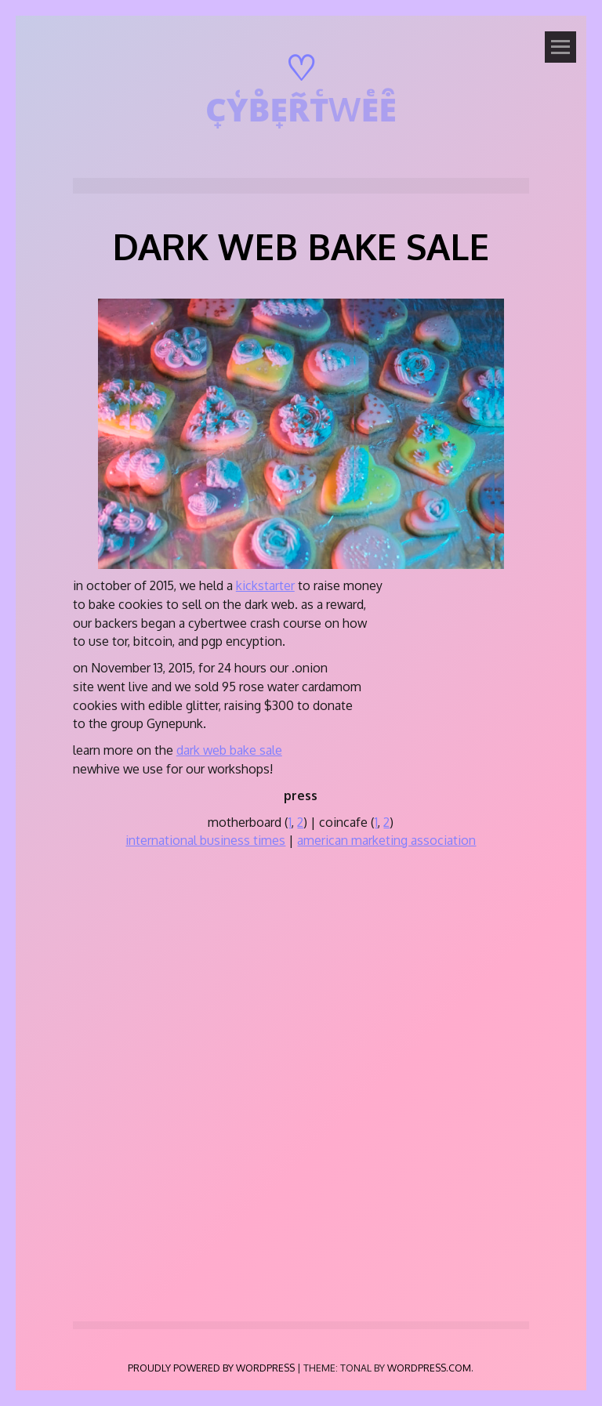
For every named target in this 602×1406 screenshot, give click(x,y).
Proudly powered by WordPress (211, 1367)
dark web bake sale (229, 750)
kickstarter (265, 585)
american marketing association (386, 840)
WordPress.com (429, 1367)
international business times (205, 840)
